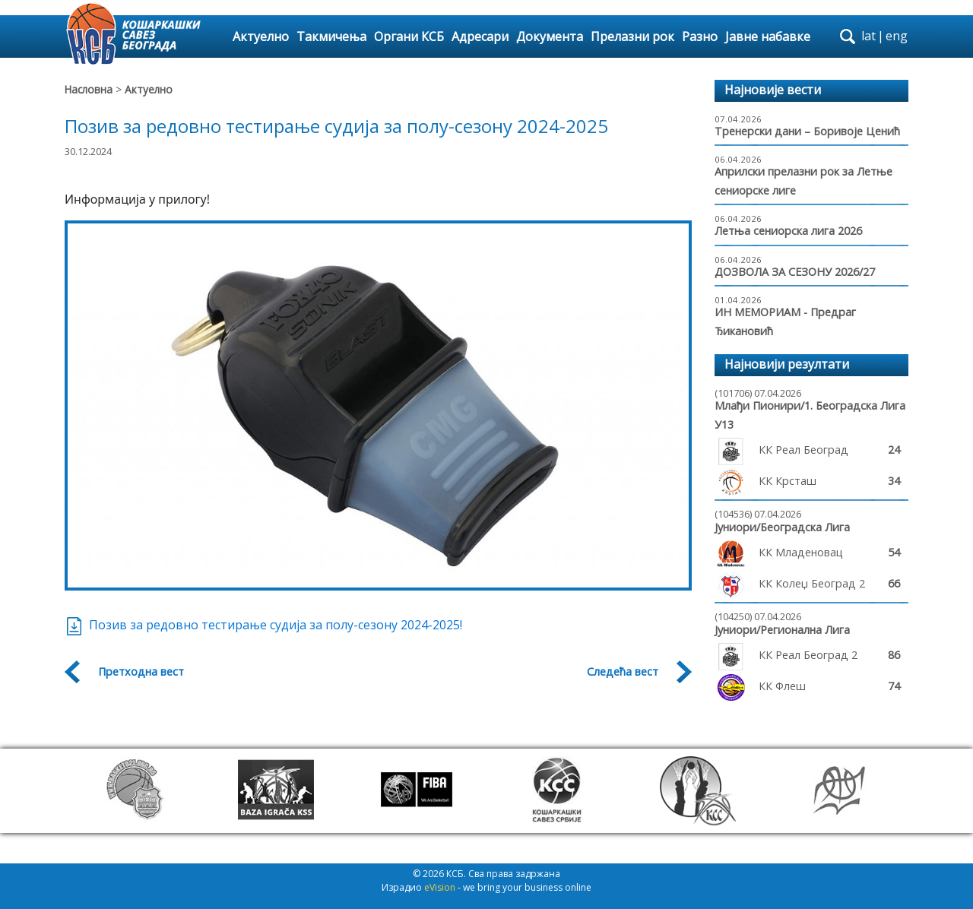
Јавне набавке (767, 36)
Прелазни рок (632, 36)
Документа (549, 36)
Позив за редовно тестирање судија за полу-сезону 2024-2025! (263, 624)
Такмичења (331, 36)
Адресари (480, 36)
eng (897, 35)
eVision (440, 887)
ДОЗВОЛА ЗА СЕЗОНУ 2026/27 (795, 271)
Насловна (89, 89)
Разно (700, 36)
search (847, 36)
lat (868, 35)
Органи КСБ (409, 36)
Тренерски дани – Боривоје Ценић (807, 131)
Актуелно (261, 36)
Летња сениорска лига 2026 (788, 230)
